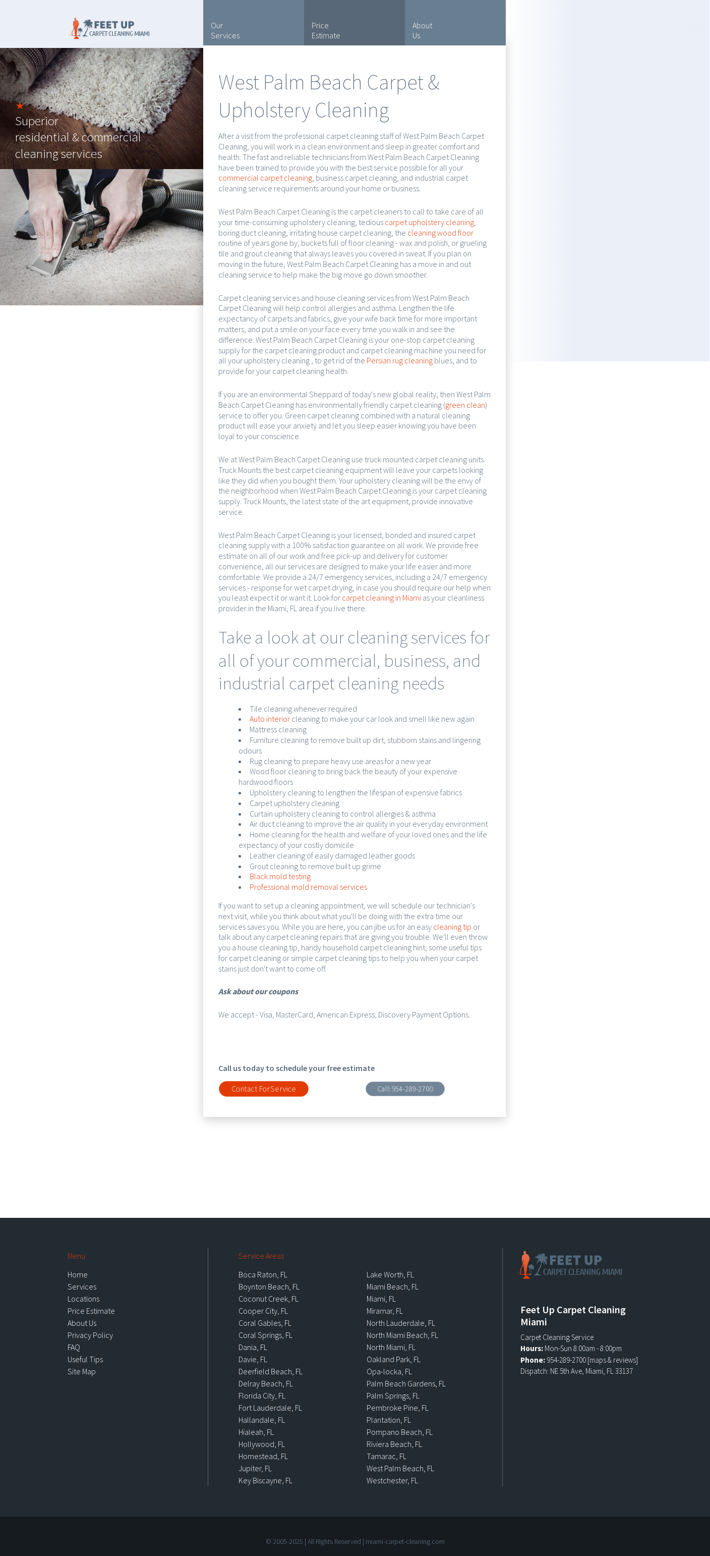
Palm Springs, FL (393, 1395)
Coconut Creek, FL (269, 1299)
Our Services (225, 30)
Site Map (82, 1371)
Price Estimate (326, 30)
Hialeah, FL (256, 1432)
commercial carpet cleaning (265, 178)
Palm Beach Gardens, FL (406, 1383)
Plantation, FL (389, 1420)
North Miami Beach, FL (402, 1335)
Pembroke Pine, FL (398, 1408)
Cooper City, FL (263, 1311)
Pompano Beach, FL (400, 1432)
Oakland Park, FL (394, 1359)
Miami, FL (381, 1299)
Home (78, 1274)
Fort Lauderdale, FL (270, 1408)
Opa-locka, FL (389, 1371)
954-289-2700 (596, 26)
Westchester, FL (392, 1480)
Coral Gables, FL (265, 1323)
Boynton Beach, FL (269, 1286)
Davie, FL (253, 1359)
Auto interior (270, 719)
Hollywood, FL (262, 1444)
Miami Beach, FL (393, 1286)
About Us (422, 30)
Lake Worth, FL (390, 1274)
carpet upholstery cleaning (429, 222)
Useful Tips (645, 59)
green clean (465, 405)
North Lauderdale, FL (401, 1323)
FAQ (74, 1347)
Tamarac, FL (386, 1456)
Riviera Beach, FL (394, 1444)
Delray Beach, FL (266, 1383)
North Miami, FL (391, 1347)
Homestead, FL (263, 1456)
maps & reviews (612, 1360)
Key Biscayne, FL (265, 1480)
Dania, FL (253, 1347)
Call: (405, 1089)
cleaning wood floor (440, 233)
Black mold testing (280, 876)
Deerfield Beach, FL (271, 1371)
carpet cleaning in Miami (381, 598)
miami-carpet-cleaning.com (405, 1541)
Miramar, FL (385, 1311)
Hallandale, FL (262, 1420)
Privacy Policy (90, 1335)
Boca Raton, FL (263, 1274)
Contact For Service (263, 1088)
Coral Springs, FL (265, 1335)
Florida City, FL (262, 1395)
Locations (617, 92)
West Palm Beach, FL (400, 1468)
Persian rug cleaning (400, 360)
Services (82, 1286)
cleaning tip (452, 927)
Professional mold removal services (308, 887)
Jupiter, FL (255, 1468)
